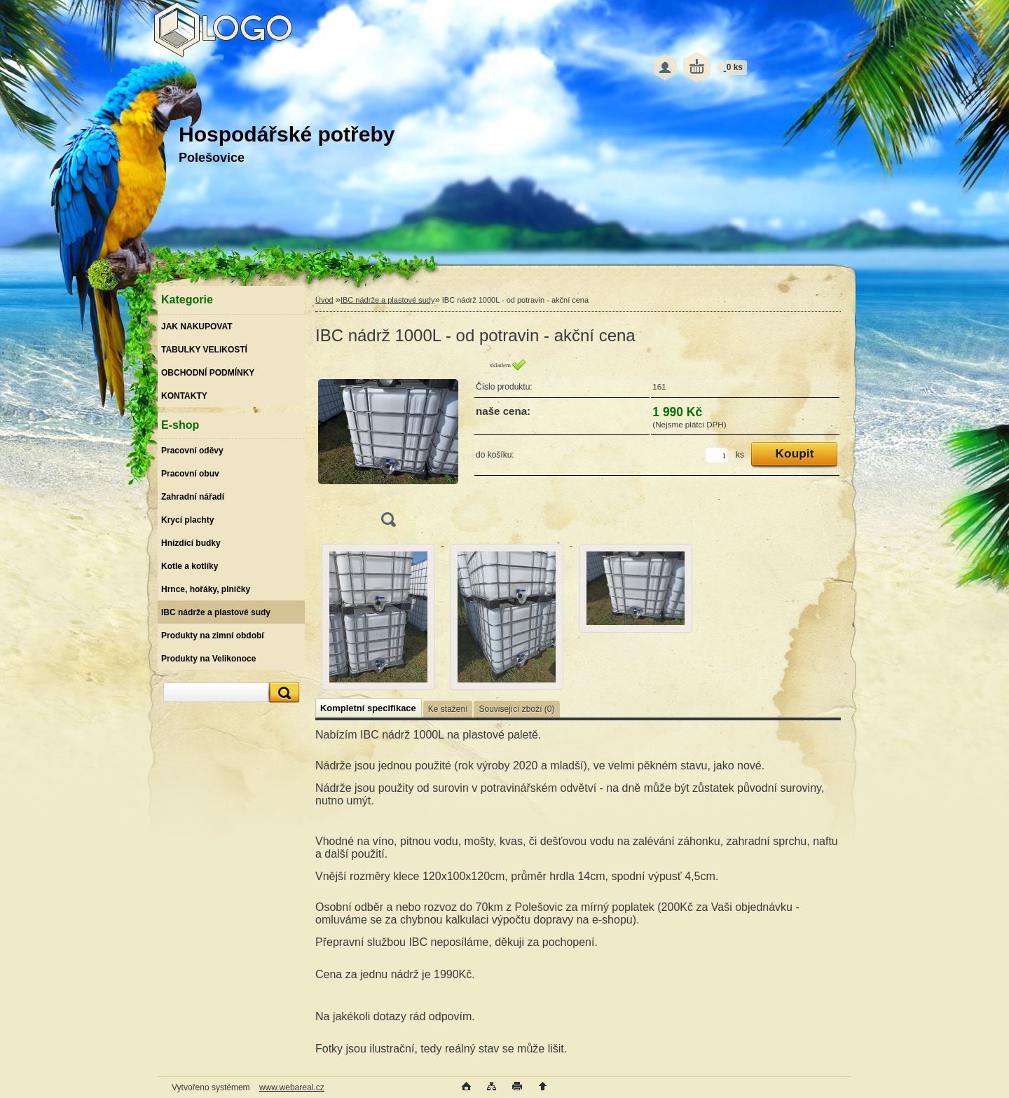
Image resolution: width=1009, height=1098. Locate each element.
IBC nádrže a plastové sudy (388, 300)
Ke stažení (448, 709)
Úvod (324, 300)
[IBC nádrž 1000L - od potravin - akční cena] (388, 447)
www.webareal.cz (291, 1087)
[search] (282, 692)
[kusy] (716, 455)
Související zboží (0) (516, 709)
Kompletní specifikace (368, 708)
